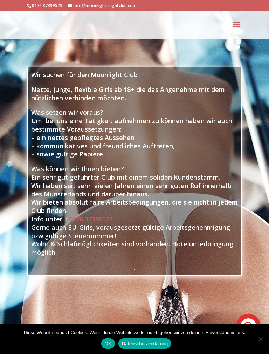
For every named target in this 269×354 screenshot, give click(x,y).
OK (108, 343)
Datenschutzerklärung (145, 343)
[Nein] (260, 338)
